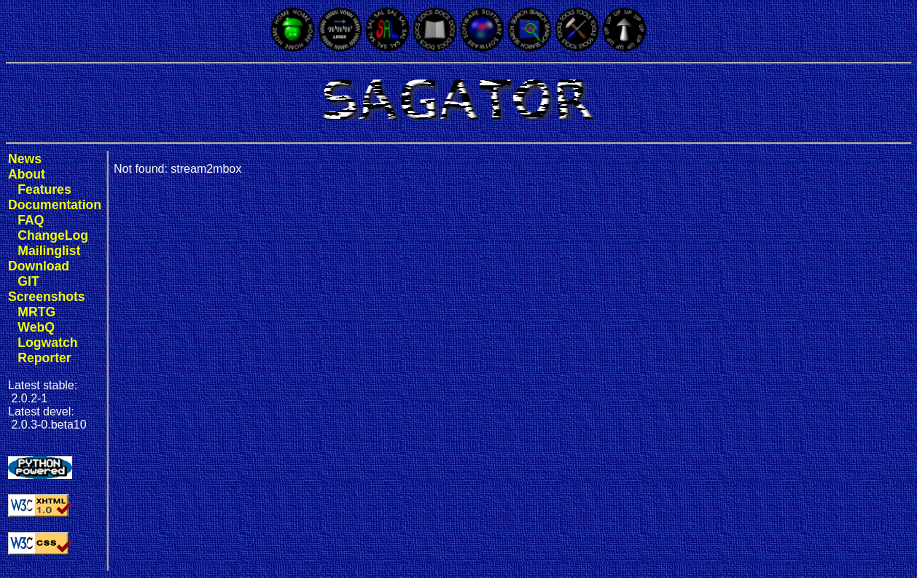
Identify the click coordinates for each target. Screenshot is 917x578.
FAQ (30, 220)
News (25, 159)
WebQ (36, 327)
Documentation (54, 205)
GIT (28, 281)
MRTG (36, 312)
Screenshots (46, 296)
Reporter (44, 358)
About (26, 174)
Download (38, 266)
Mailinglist (48, 250)
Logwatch (47, 342)
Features (44, 189)
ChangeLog (52, 235)
